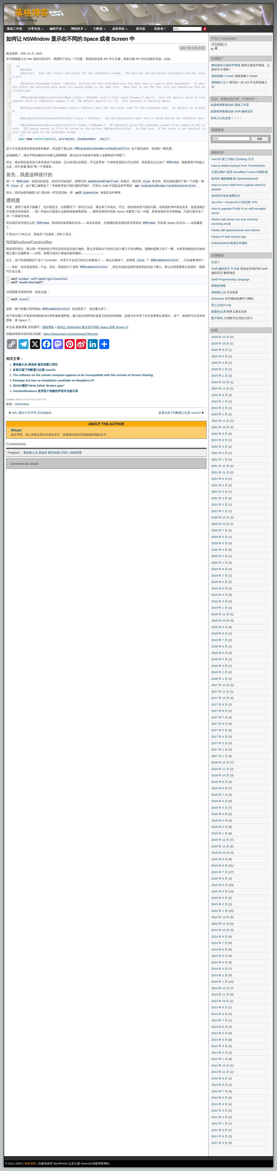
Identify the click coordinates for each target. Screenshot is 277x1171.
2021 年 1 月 (219, 511)
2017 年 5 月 (219, 730)
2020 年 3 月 (219, 556)
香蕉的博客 (218, 285)
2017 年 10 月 (220, 698)
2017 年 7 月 (219, 717)
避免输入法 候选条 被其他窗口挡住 (35, 364)
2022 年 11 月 (220, 420)
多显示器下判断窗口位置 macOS (34, 369)
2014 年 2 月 (219, 975)
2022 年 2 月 (219, 453)
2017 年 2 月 (219, 749)
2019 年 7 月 (219, 575)
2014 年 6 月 (219, 949)
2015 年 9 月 (219, 859)
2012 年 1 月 (219, 1123)
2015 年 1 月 (219, 910)
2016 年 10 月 (220, 775)
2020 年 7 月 (219, 530)
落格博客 (31, 13)
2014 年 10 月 (220, 930)
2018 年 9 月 (219, 627)
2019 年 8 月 (219, 569)
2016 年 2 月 (219, 826)
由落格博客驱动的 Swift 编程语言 (232, 111)
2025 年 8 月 (219, 356)
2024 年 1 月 (219, 401)
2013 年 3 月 (219, 1046)
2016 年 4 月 (219, 814)
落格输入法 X (220, 82)
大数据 (97, 28)
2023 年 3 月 (219, 408)
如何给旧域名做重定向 (225, 195)
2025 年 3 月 (219, 362)
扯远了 (215, 262)
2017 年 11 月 (220, 691)
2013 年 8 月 (219, 1014)
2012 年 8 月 (219, 1084)
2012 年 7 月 (219, 1091)
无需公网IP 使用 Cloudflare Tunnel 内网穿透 (239, 172)
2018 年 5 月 (219, 652)
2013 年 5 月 (219, 1033)
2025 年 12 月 (220, 337)
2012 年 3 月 (219, 1110)
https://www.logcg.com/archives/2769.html (71, 333)
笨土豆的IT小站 (221, 305)
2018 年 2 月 (219, 672)
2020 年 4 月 (219, 549)
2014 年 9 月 (219, 936)
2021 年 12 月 (220, 465)
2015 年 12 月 (220, 839)
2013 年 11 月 (220, 994)
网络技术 (77, 28)
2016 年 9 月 (219, 781)
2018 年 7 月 (219, 640)
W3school (217, 298)
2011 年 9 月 (219, 1130)
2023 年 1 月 (219, 414)
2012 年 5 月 (219, 1097)
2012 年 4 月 (219, 1104)
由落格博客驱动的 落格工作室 (230, 104)
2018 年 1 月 (219, 678)
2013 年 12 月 (220, 988)
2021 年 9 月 (219, 478)
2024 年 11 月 (220, 388)
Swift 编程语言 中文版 (225, 268)
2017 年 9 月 (219, 704)
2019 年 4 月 (219, 594)
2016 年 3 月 (219, 820)
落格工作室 (14, 28)
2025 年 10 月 (220, 343)
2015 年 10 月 (220, 852)
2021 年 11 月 (220, 472)
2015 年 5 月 (219, 885)
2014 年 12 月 (220, 917)
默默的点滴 (218, 311)
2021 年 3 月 (219, 498)
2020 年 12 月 (220, 517)
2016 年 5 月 (219, 807)
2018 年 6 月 (219, 646)
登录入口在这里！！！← (226, 118)
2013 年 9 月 (219, 1007)
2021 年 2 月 (219, 504)
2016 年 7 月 (219, 794)
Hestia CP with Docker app (228, 236)
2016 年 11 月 (220, 769)
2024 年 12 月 (220, 382)
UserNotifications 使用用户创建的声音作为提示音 (45, 391)
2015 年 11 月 (220, 846)
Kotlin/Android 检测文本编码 (229, 243)
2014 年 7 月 (219, 942)
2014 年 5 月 (219, 955)
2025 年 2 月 (219, 369)
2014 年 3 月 (219, 968)
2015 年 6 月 (219, 878)
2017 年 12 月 (220, 685)
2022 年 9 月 (219, 433)
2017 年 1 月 (219, 756)
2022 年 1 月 (219, 459)
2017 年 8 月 (219, 710)
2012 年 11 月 (220, 1071)
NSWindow (22, 404)
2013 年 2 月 (219, 1052)
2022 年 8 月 (219, 440)
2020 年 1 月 (219, 562)
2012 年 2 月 (219, 1117)
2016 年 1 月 (219, 833)
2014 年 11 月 (220, 923)
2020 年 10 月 (220, 524)
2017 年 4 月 (219, 736)
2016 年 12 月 (220, 762)
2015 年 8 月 (219, 865)
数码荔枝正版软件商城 (225, 65)
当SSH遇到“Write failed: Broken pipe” (39, 385)
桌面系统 (118, 28)
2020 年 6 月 (219, 536)
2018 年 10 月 (220, 620)
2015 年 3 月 (219, 897)
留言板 (140, 28)
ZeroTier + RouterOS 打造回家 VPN (234, 202)
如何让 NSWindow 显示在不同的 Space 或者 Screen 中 (70, 39)
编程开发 (55, 28)
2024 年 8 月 (219, 395)
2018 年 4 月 (219, 659)
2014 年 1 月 (219, 981)
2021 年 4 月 (219, 491)
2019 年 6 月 (219, 581)
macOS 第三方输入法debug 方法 (232, 159)
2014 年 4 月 (219, 962)
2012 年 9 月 (219, 1078)
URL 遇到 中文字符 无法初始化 (32, 412)
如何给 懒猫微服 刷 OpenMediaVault (234, 178)
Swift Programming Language (230, 279)
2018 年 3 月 (219, 665)
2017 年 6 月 (219, 723)
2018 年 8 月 (219, 633)
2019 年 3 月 (219, 601)
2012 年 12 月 (220, 1065)
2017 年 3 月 (219, 743)
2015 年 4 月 (219, 891)
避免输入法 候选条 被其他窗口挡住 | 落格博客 (52, 452)
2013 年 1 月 (219, 1059)
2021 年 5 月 (219, 485)
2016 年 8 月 (219, 788)
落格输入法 (218, 292)
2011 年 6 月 (219, 1136)
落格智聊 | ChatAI (222, 76)
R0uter (16, 430)
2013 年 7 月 (219, 1020)
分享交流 (34, 28)
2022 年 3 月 (219, 446)
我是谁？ (160, 28)
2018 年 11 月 (220, 614)
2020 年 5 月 (219, 543)
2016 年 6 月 (219, 801)
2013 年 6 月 (219, 1026)
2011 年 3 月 (219, 1142)
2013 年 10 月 (220, 1001)
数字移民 (217, 318)
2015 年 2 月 (219, 904)
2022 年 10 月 (220, 427)
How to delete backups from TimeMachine (238, 165)
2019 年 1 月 (219, 607)
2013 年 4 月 (219, 1039)
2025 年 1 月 (219, 375)
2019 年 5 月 (219, 588)
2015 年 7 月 (219, 872)
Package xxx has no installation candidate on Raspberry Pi (53, 380)
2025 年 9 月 (219, 349)
